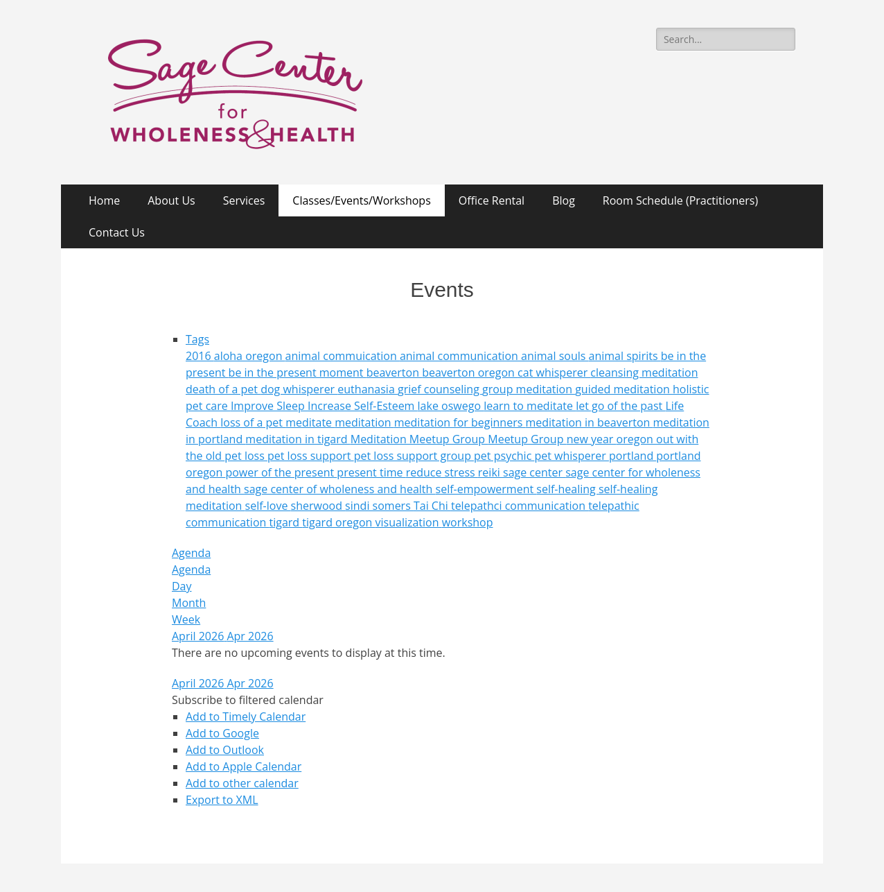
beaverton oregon (470, 372)
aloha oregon (249, 355)
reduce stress (442, 472)
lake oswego (451, 405)
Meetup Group (527, 439)
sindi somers (379, 505)
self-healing (567, 489)
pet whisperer (571, 455)
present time (371, 472)
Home (104, 200)
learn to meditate (530, 405)
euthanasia (367, 389)
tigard (285, 522)
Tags (197, 339)
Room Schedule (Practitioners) (680, 200)
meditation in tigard (297, 439)
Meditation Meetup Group (419, 439)
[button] (248, 699)
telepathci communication (519, 505)
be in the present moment (297, 372)
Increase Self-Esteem (363, 405)
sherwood (318, 505)
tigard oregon (338, 522)
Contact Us (117, 232)
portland (632, 455)
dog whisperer (298, 389)
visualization (408, 522)
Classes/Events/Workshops (361, 200)
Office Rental (491, 200)
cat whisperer (554, 372)
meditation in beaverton (589, 422)
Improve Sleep (269, 405)
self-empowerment (486, 489)
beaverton (394, 372)
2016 (200, 355)
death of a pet (223, 389)
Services (244, 200)
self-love (268, 505)
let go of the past (620, 405)
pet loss (245, 455)
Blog (563, 200)
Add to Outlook (225, 749)
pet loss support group (414, 455)
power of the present (281, 472)
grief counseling (440, 389)
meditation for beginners (460, 422)
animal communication (460, 355)
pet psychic (504, 455)
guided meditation (624, 389)
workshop (467, 522)
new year (592, 439)
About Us (171, 200)
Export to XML (222, 799)
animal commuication (342, 355)
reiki (490, 472)
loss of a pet (252, 422)
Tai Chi (432, 505)
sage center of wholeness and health (339, 489)
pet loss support (310, 455)
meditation (364, 422)
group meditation (528, 389)
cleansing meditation (644, 372)
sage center (534, 472)
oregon (636, 439)
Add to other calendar (242, 783)
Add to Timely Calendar (246, 716)
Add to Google (222, 733)
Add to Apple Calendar (243, 766)
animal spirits (625, 355)
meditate (310, 422)
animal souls (555, 355)
